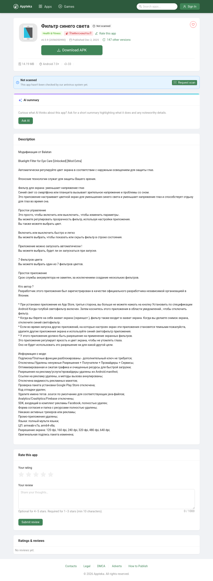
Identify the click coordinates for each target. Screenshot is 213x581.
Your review (25, 485)
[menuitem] (45, 6)
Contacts (71, 566)
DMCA (101, 566)
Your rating (25, 467)
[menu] (56, 6)
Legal (87, 566)
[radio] (21, 475)
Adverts (117, 566)
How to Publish (138, 566)
